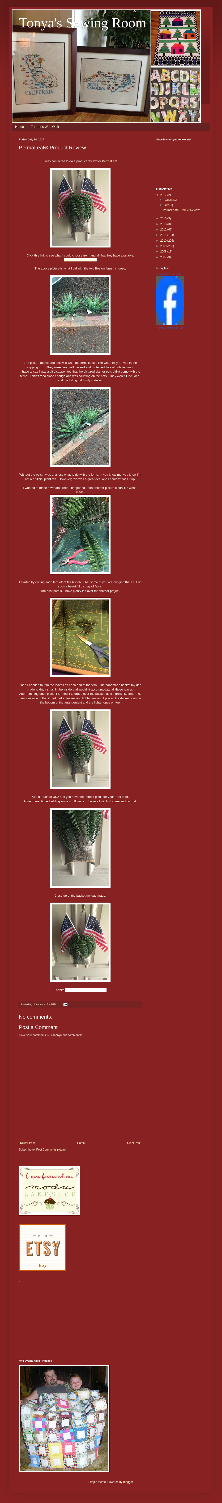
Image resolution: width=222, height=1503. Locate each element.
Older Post (134, 1143)
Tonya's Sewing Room (82, 22)
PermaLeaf (109, 161)
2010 (163, 240)
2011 (163, 235)
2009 (163, 246)
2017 (163, 195)
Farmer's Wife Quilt (45, 127)
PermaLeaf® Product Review (181, 210)
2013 (163, 224)
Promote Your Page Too (169, 327)
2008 (163, 251)
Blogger (128, 1482)
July (167, 205)
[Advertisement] (74, 1318)
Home (19, 127)
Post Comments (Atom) (51, 1149)
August (168, 199)
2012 (163, 229)
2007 (163, 257)
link (42, 255)
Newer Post (27, 1143)
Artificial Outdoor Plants (80, 259)
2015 (163, 218)
